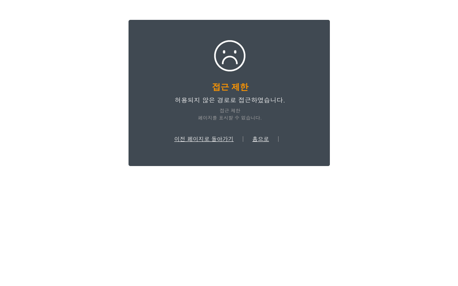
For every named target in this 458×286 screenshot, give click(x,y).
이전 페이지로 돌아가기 (204, 138)
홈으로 (260, 138)
